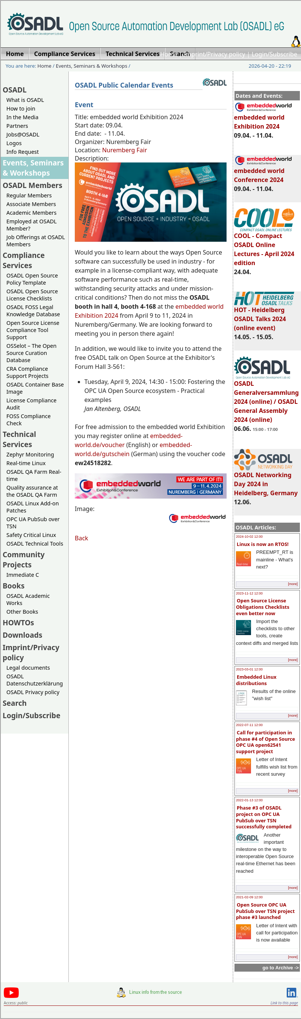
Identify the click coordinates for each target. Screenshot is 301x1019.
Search (15, 703)
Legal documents (28, 667)
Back (81, 538)
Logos (14, 143)
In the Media (22, 117)
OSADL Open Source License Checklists (32, 295)
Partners (17, 125)
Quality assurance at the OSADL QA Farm (32, 491)
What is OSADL (25, 99)
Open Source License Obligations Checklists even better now (262, 606)
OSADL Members (32, 185)
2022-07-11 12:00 (249, 725)
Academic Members (31, 212)
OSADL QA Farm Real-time (33, 475)
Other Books (22, 611)
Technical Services (19, 439)
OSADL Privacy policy (32, 692)
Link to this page (284, 1002)
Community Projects (24, 559)
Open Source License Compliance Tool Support (32, 330)
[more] (293, 584)
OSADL (15, 90)
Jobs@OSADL (22, 134)
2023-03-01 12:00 (249, 669)
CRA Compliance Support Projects (27, 372)
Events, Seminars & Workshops (91, 65)
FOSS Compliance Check (28, 419)
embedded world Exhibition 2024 (263, 118)
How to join (20, 108)
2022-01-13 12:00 (249, 800)
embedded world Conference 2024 (263, 172)
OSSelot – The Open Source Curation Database (31, 353)
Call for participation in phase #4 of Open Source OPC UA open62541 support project (265, 742)
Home (168, 54)
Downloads (22, 635)
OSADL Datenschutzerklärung (34, 680)
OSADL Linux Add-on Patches (32, 507)
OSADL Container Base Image (35, 388)
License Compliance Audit (31, 404)
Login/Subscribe (274, 54)
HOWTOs (18, 622)
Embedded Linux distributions (256, 680)
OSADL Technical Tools (34, 543)
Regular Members (29, 195)
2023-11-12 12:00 (249, 593)
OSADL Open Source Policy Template (32, 279)
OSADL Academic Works (28, 599)
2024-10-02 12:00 (249, 536)
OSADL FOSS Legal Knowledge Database (33, 310)
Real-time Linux (25, 463)
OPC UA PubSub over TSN (33, 523)
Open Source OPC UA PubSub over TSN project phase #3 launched (265, 910)
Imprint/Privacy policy (214, 54)
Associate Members (31, 204)
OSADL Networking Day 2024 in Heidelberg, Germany (266, 480)
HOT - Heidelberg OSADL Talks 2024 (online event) (264, 315)
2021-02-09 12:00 (249, 897)
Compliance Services (24, 260)
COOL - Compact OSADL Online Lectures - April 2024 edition (264, 246)
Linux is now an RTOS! (263, 544)
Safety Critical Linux (31, 534)
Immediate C (22, 574)
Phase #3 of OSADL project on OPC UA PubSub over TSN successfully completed (264, 817)
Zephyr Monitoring (30, 454)
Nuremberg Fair (124, 150)
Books (13, 586)
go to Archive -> (280, 967)
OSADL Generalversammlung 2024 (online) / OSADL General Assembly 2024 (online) (266, 398)
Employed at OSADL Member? (31, 225)
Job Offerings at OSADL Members (35, 241)
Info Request (22, 151)
